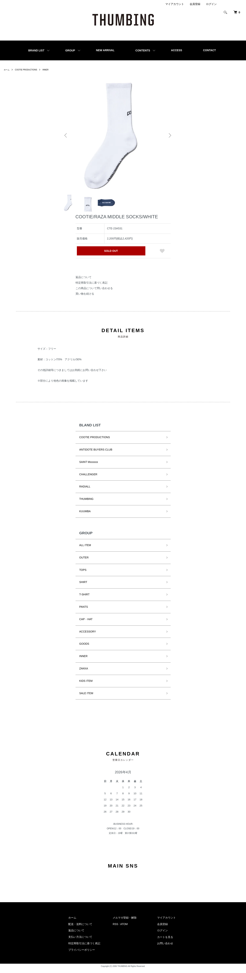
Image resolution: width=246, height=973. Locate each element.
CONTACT (209, 50)
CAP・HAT (86, 623)
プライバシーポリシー (81, 953)
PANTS (83, 611)
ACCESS (176, 50)
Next (169, 135)
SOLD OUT (111, 255)
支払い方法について (80, 941)
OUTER (84, 561)
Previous (66, 135)
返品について (84, 281)
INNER (51, 69)
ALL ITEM (85, 549)
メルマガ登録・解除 (125, 921)
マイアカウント (174, 4)
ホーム (7, 69)
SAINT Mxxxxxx (88, 466)
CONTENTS (142, 50)
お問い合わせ (165, 947)
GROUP (70, 50)
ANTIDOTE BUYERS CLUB (95, 453)
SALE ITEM (86, 697)
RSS (115, 928)
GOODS (84, 647)
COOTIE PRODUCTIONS (29, 69)
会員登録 (195, 4)
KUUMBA (85, 515)
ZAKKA (83, 672)
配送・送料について (80, 928)
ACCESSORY (87, 635)
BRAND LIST (36, 50)
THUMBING (86, 503)
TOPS (83, 574)
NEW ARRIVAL (105, 50)
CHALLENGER (88, 478)
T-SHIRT (84, 598)
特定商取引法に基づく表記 (91, 286)
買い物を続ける (85, 297)
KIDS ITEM (86, 685)
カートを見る (165, 941)
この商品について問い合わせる (94, 292)
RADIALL (84, 490)
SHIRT (83, 586)
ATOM (124, 928)
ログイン (211, 4)
